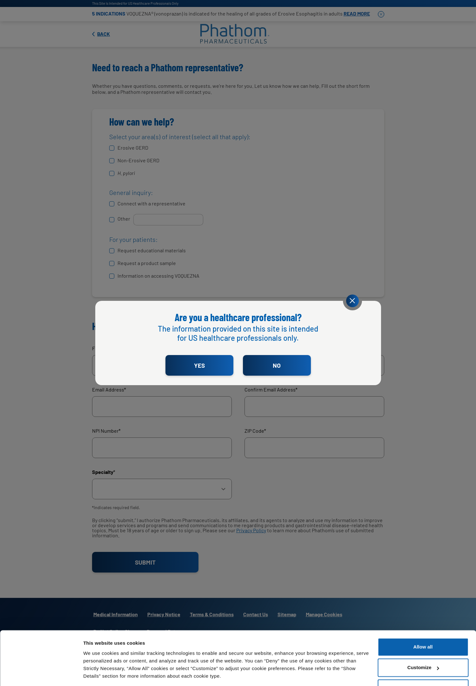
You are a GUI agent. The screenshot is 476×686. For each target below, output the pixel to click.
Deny (423, 668)
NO (277, 365)
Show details (98, 673)
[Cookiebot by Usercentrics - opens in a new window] (41, 673)
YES (199, 365)
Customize (423, 647)
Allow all (423, 627)
